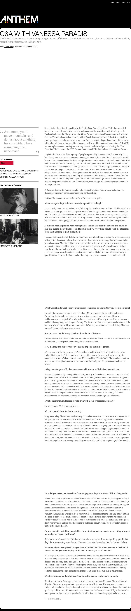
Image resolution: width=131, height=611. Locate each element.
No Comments (54, 599)
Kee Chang (9, 47)
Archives (115, 2)
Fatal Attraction (19, 202)
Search (126, 2)
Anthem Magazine (19, 19)
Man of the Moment (19, 233)
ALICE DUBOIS (6, 171)
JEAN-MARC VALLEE (16, 174)
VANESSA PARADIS (16, 177)
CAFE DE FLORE (19, 171)
